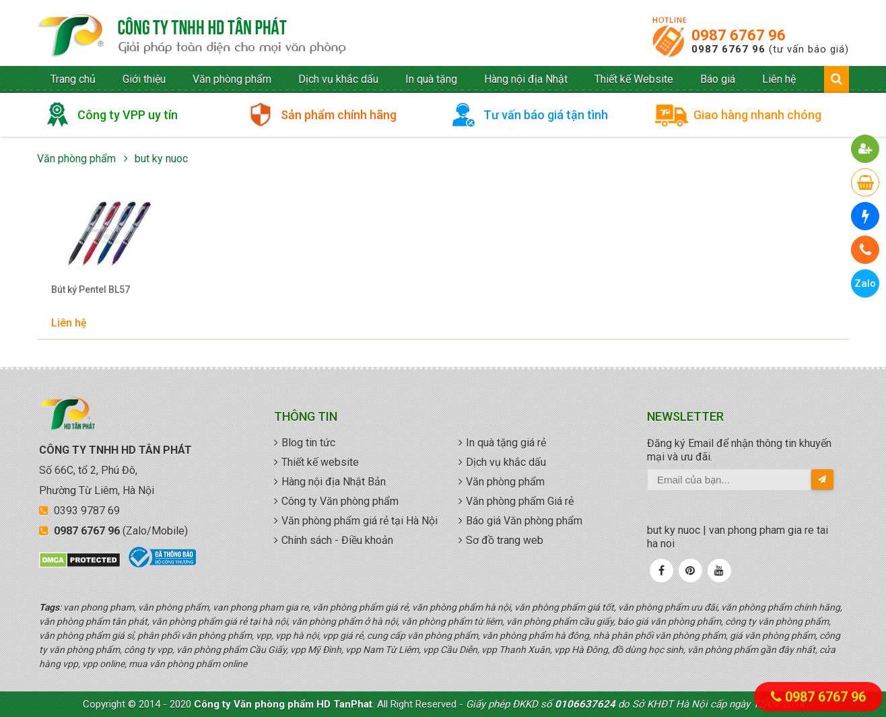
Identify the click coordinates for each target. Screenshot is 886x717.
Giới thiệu (144, 79)
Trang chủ (73, 79)
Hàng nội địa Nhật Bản (333, 481)
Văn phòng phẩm (232, 79)
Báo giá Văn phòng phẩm (524, 520)
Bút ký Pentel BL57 (90, 289)
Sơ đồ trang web (504, 540)
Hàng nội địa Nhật (526, 79)
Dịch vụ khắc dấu (338, 79)
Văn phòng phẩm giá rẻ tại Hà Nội (359, 520)
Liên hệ (779, 79)
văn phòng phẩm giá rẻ (192, 36)
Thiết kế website (320, 462)
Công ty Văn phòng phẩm (340, 501)
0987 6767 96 (738, 35)
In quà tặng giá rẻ (506, 442)
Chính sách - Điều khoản (337, 540)
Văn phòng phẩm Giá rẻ (520, 501)
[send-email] (822, 479)
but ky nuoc (161, 158)
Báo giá (717, 79)
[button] (865, 148)
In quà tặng (431, 79)
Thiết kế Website (633, 79)
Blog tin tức (308, 442)
